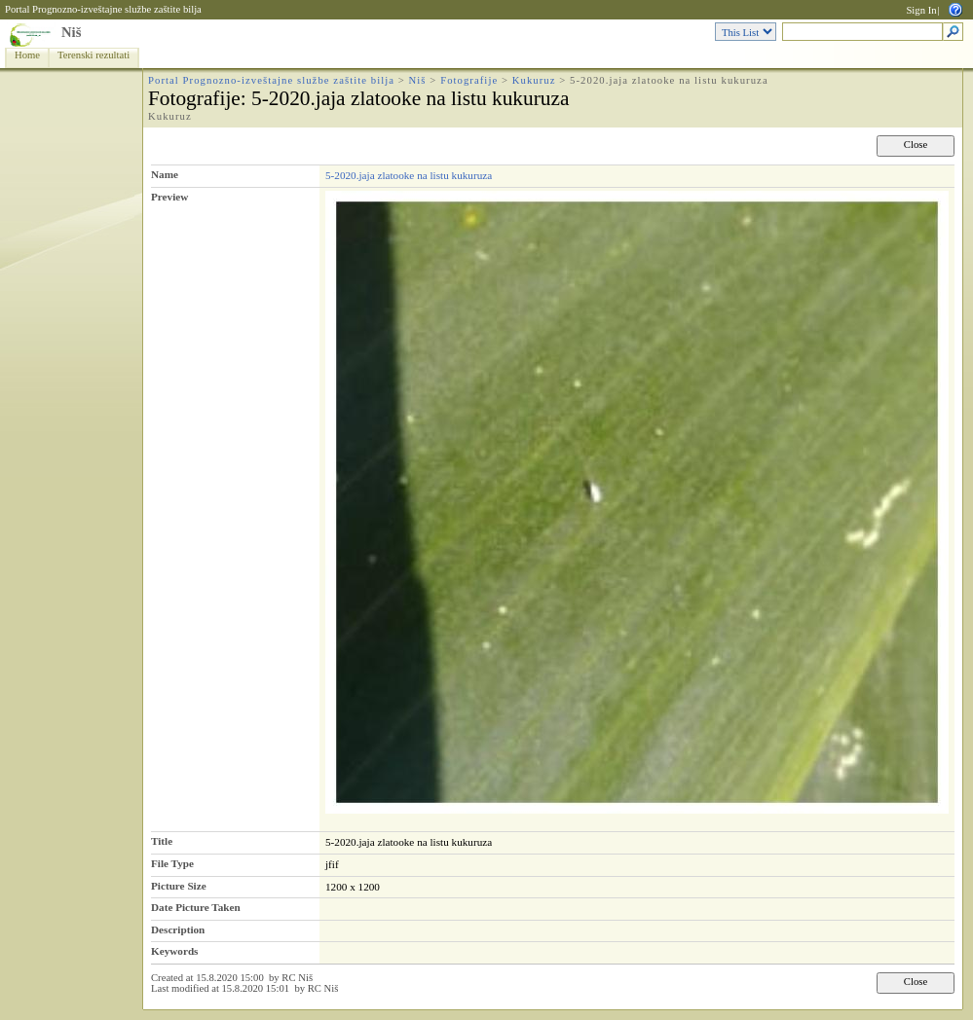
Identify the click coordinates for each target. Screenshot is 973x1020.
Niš (71, 32)
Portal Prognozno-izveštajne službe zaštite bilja (103, 9)
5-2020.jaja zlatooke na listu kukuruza (408, 175)
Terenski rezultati (93, 55)
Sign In (921, 10)
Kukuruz (534, 80)
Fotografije (469, 80)
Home (27, 55)
